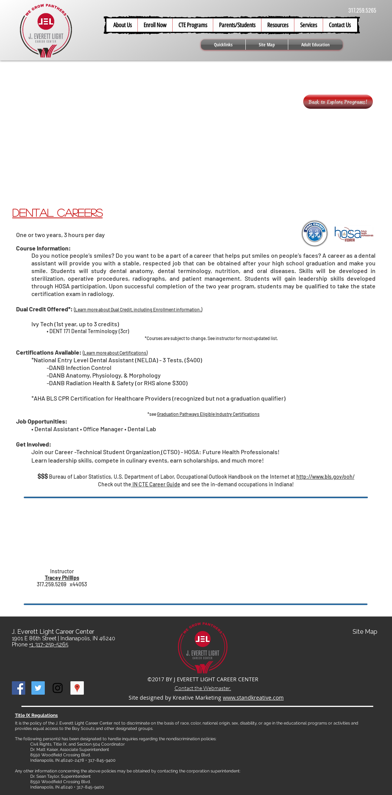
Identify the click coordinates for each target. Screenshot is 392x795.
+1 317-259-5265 (48, 644)
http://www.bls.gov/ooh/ (325, 476)
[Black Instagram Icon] (57, 688)
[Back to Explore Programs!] (338, 102)
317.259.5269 (51, 584)
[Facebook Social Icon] (18, 688)
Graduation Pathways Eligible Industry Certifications (208, 414)
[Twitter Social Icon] (38, 688)
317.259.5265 (362, 10)
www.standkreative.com (253, 697)
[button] (237, 25)
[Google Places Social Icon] (77, 688)
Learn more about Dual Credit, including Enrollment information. (138, 309)
